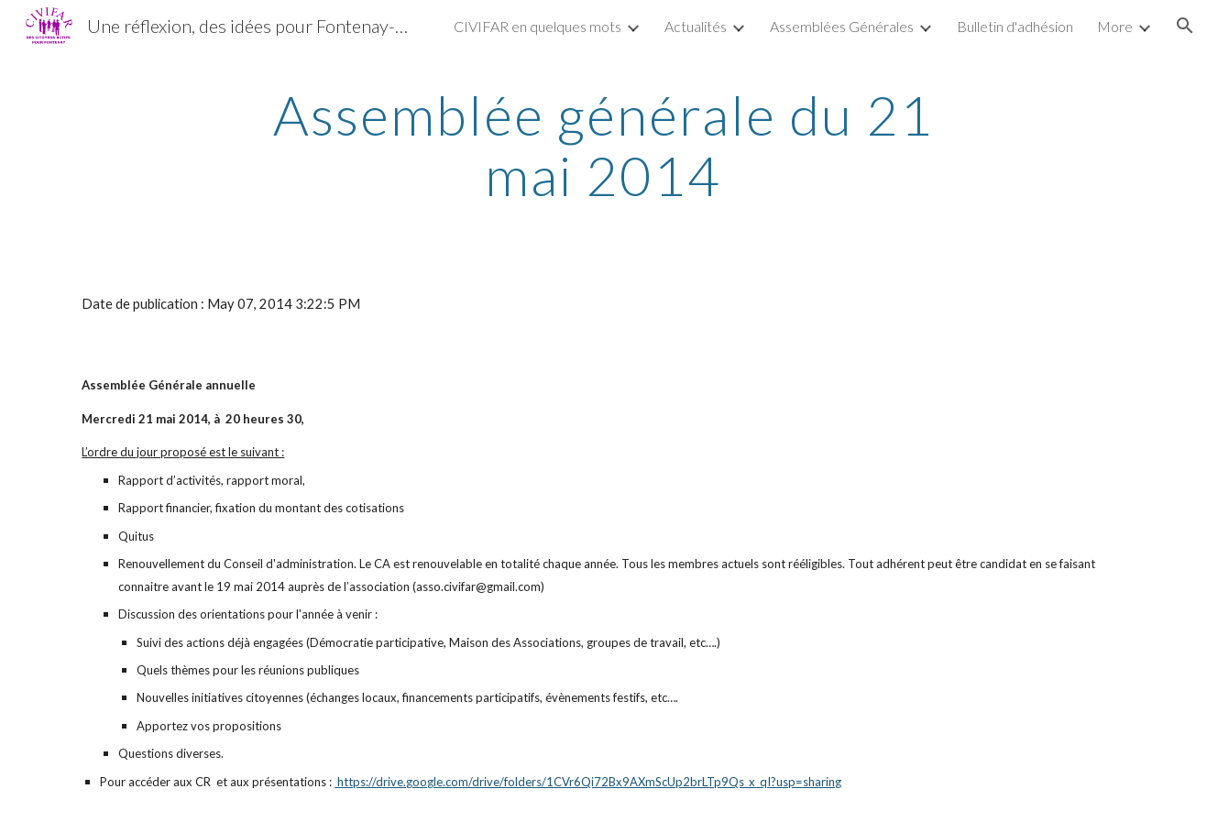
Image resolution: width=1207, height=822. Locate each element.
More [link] (1115, 26)
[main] (604, 145)
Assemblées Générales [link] (842, 26)
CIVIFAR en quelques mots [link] (537, 26)
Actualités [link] (695, 26)
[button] (1185, 26)
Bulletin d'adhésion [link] (1015, 26)
